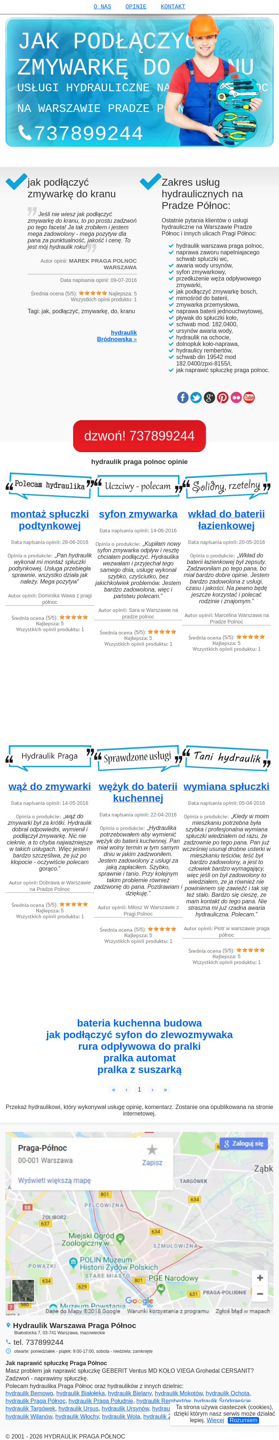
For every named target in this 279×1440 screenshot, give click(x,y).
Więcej (215, 1420)
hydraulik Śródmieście (222, 1401)
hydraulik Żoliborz (166, 1416)
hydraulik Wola (121, 1416)
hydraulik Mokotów (179, 1393)
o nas (102, 7)
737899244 (162, 435)
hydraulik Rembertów (164, 1401)
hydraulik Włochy (77, 1416)
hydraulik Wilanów (28, 1416)
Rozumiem (243, 1420)
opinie (136, 7)
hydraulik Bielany (129, 1393)
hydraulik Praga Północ (35, 1401)
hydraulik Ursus (78, 1408)
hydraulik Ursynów (125, 1408)
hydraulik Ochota (228, 1393)
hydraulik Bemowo (29, 1393)
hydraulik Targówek (30, 1408)
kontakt (173, 7)
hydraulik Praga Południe (101, 1401)
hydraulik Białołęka (80, 1393)
